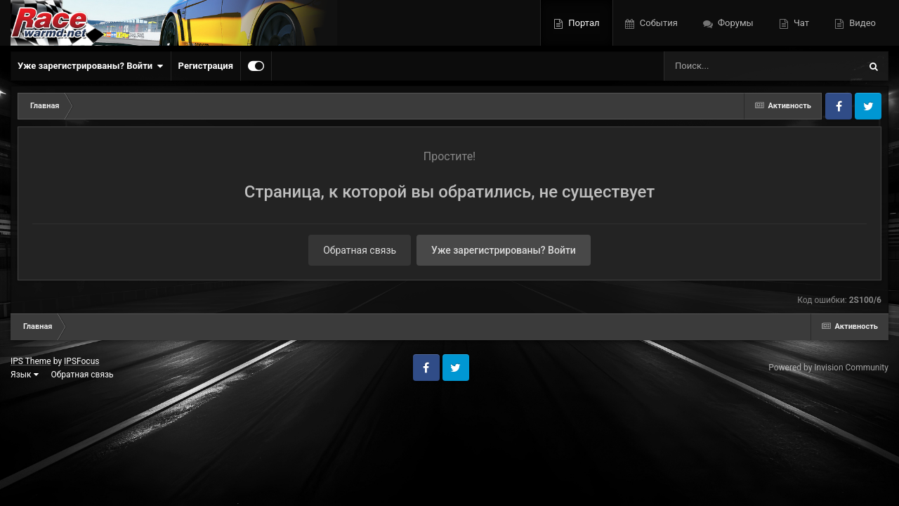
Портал (582, 23)
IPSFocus (81, 361)
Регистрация (205, 65)
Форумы (735, 23)
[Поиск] (736, 66)
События (658, 23)
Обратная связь (359, 250)
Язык (25, 374)
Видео (861, 23)
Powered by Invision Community (828, 367)
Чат (800, 23)
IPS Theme (31, 361)
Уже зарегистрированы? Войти (91, 66)
